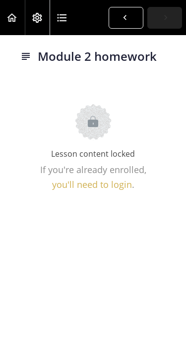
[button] (12, 17)
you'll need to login (92, 184)
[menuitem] (37, 17)
